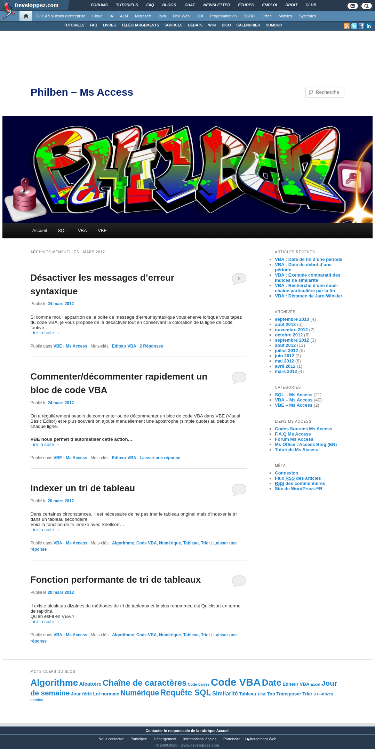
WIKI (212, 25)
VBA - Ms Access (70, 543)
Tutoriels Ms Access (296, 449)
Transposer (288, 693)
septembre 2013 (292, 319)
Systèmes (307, 16)
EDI (200, 16)
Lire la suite (45, 332)
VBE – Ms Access (293, 405)
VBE (102, 230)
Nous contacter (111, 739)
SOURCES (173, 25)
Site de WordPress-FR (298, 488)
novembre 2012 (291, 329)
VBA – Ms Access (293, 400)
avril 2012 (285, 366)
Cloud (97, 16)
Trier (205, 543)
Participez (138, 739)
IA (111, 16)
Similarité (225, 693)
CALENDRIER (248, 25)
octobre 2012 (289, 334)
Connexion (286, 473)
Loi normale (106, 693)
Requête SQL (185, 692)
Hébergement (165, 739)
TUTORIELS (74, 25)
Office (267, 16)
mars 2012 (286, 371)
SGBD (249, 16)
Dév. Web (181, 16)
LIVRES (109, 25)
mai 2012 (284, 361)
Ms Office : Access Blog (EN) (306, 444)
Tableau (191, 543)
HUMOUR (274, 25)
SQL (62, 230)
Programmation (223, 16)
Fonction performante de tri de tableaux (116, 579)
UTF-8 (318, 694)
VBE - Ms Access (70, 346)
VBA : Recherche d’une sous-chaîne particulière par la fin (306, 288)
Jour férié (81, 693)
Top (271, 693)
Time (261, 694)
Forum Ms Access (294, 439)
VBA (82, 230)
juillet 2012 (286, 350)
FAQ (93, 25)
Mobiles (285, 16)
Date (271, 682)
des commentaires (300, 483)
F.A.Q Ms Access (293, 434)
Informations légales (199, 739)
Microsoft (143, 16)
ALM (124, 16)
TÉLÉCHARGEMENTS (140, 25)
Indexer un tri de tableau (83, 488)
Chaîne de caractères (145, 682)
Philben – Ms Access (82, 92)
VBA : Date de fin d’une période (308, 259)
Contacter (154, 730)
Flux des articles (298, 478)
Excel (315, 684)
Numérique (170, 543)
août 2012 (285, 345)
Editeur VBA (124, 346)
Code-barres (199, 684)
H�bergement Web (260, 739)
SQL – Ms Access (293, 394)
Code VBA (146, 543)
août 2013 (285, 324)
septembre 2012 (292, 340)
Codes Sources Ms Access (303, 428)
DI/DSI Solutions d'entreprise (60, 16)
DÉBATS (195, 25)
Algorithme (123, 543)
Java (162, 16)
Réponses (151, 346)
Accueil (39, 230)
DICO (226, 25)
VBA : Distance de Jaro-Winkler (308, 295)
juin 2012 (284, 355)
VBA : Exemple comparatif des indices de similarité (307, 277)
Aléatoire (90, 684)
